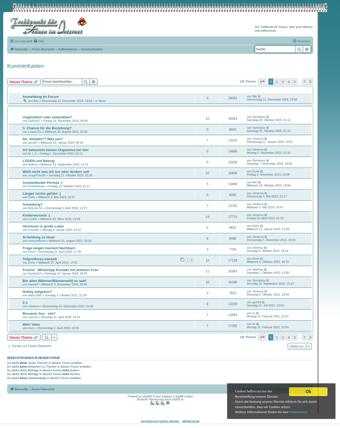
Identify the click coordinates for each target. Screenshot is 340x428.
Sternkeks (258, 116)
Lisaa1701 (35, 131)
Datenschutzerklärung (160, 421)
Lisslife (32, 219)
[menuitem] (38, 41)
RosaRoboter (36, 186)
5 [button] (295, 81)
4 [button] (289, 81)
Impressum (190, 421)
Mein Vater (31, 324)
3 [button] (283, 81)
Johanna (258, 138)
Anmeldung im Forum (41, 97)
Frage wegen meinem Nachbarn (49, 248)
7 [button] (304, 81)
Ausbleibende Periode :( (43, 183)
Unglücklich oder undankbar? (47, 117)
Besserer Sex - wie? (39, 313)
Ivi (253, 313)
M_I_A (32, 153)
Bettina (32, 164)
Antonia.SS (35, 208)
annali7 (32, 142)
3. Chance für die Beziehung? (47, 128)
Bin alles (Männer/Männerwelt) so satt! (54, 281)
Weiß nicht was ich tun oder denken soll (56, 172)
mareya (33, 317)
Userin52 (34, 120)
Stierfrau (258, 247)
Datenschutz (301, 413)
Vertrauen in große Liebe (43, 226)
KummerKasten (25, 66)
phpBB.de (178, 399)
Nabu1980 (35, 295)
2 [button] (277, 81)
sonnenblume (37, 240)
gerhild (256, 302)
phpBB (146, 396)
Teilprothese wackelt (40, 259)
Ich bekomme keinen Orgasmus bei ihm (55, 150)
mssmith (33, 229)
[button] (262, 81)
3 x (25, 303)
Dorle (255, 171)
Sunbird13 (34, 273)
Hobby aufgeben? (37, 292)
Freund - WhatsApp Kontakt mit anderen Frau (60, 270)
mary (31, 328)
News (102, 100)
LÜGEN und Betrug (38, 161)
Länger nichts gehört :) (42, 194)
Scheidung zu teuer (39, 237)
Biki (36, 100)
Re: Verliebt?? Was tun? (43, 139)
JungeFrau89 (36, 175)
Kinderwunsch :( (36, 215)
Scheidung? (32, 204)
